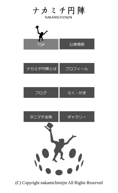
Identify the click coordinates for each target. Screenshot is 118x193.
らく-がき (77, 86)
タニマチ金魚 (41, 110)
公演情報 (77, 37)
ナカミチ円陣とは (41, 62)
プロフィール (77, 62)
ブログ (41, 86)
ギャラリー (77, 110)
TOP (41, 37)
